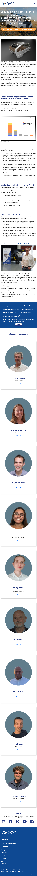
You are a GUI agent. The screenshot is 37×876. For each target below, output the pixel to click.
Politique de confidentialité (17, 871)
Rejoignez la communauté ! (9, 850)
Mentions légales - (5, 871)
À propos (4, 852)
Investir (18, 324)
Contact (3, 855)
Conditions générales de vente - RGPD (10, 869)
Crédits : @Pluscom (31, 874)
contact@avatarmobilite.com (8, 843)
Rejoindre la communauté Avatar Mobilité (18, 29)
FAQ (2, 861)
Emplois (3, 858)
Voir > (17, 383)
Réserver (3, 864)
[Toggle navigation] (34, 4)
